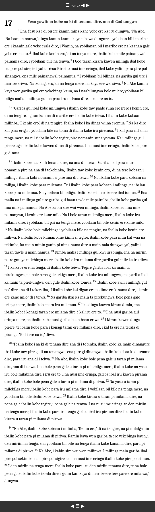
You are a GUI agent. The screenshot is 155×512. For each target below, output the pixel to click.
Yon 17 (76, 5)
